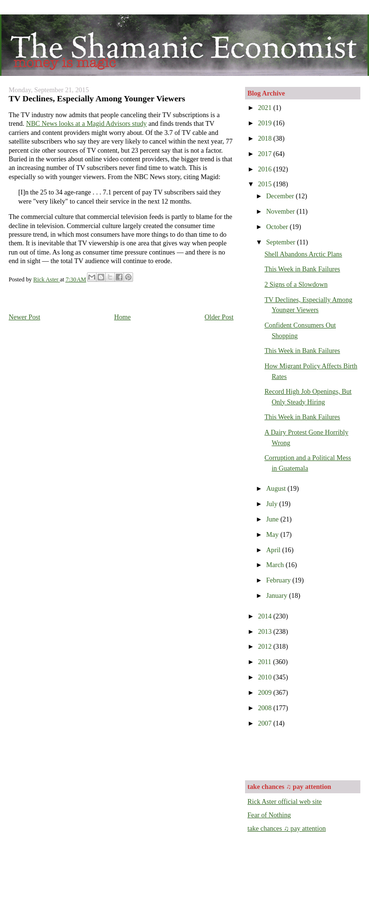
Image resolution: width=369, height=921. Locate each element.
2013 (265, 631)
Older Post (219, 317)
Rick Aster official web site (284, 801)
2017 (265, 154)
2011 (265, 662)
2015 (265, 184)
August (276, 488)
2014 (265, 616)
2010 (265, 677)
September (281, 242)
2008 (265, 708)
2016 (265, 169)
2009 (265, 692)
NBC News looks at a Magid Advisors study (86, 123)
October (278, 226)
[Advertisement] (303, 753)
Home (122, 317)
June (273, 519)
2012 (265, 646)
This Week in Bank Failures (302, 269)
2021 (265, 107)
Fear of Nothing (269, 815)
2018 (265, 138)
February (279, 580)
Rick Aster (46, 279)
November (281, 211)
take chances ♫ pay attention (286, 828)
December (281, 196)
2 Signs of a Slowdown (295, 284)
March (276, 565)
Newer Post (24, 317)
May (273, 534)
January (277, 595)
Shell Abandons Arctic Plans (303, 254)
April (274, 550)
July (272, 504)
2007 (265, 723)
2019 (265, 123)
